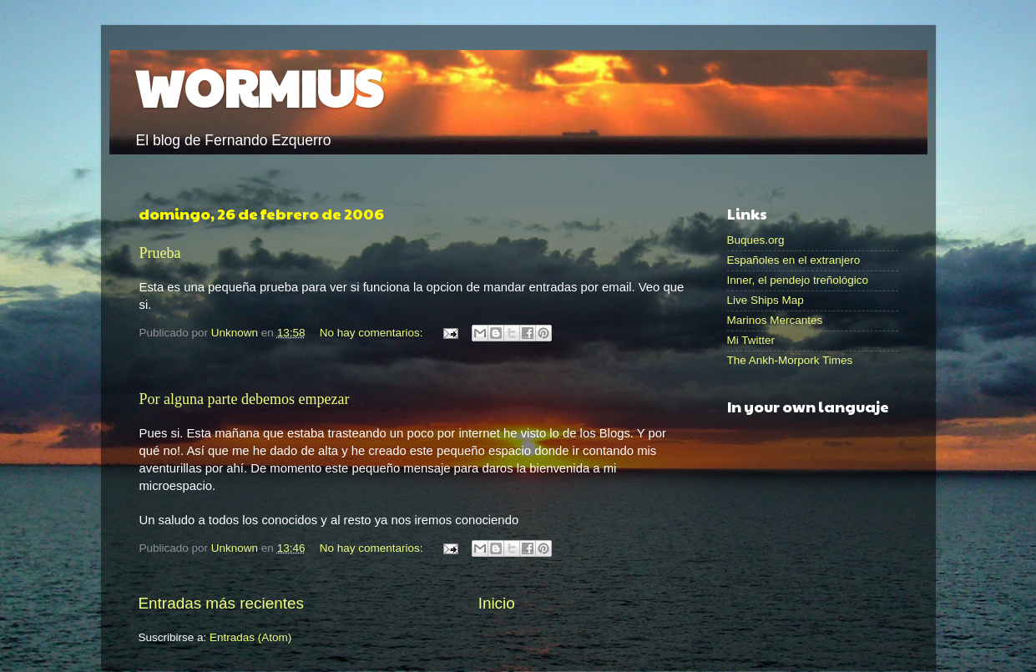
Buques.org (756, 240)
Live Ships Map (765, 300)
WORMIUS (258, 87)
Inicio (496, 603)
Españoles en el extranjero (794, 260)
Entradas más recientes (221, 603)
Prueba (160, 253)
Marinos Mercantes (775, 320)
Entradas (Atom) (250, 637)
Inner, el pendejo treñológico (798, 280)
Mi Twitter (751, 340)
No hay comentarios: (373, 332)
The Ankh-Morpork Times (790, 360)
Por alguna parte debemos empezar (244, 399)
